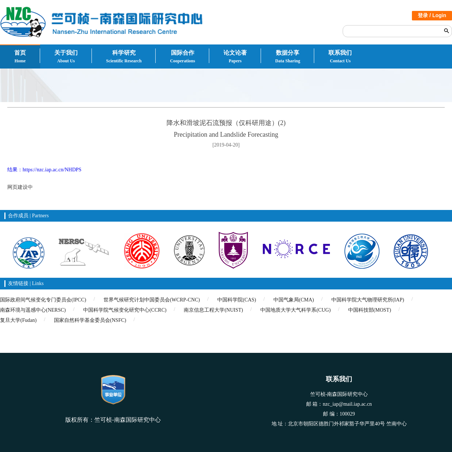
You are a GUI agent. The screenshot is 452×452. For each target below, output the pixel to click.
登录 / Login (432, 15)
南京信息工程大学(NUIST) (213, 310)
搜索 (446, 31)
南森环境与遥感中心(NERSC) (33, 310)
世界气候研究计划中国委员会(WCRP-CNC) (152, 300)
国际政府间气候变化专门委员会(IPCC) (43, 300)
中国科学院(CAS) (236, 300)
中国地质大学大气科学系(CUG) (295, 310)
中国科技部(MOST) (369, 310)
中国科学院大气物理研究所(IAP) (367, 300)
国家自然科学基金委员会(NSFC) (90, 320)
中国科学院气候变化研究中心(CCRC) (125, 310)
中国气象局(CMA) (293, 300)
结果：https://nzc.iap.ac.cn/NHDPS (44, 169)
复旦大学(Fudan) (18, 320)
